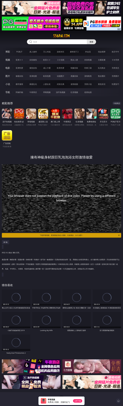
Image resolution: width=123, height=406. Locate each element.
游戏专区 (60, 51)
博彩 (7, 51)
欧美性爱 (60, 68)
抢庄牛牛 (115, 51)
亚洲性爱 (19, 68)
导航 (7, 92)
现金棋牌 (101, 51)
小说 (7, 84)
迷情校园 (74, 84)
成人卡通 (47, 68)
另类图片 (115, 76)
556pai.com (61, 36)
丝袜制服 (88, 60)
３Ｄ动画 (60, 60)
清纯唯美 (88, 76)
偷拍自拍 (33, 68)
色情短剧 (88, 92)
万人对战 (47, 51)
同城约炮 (19, 92)
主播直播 (101, 60)
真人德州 (33, 51)
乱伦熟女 (101, 68)
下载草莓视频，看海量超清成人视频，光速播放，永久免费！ (80, 235)
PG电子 (19, 51)
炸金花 (88, 51)
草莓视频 (47, 92)
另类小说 (88, 84)
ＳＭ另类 (115, 60)
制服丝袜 (74, 68)
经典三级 (88, 68)
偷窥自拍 (19, 76)
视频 (7, 59)
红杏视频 (74, 92)
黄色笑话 (101, 84)
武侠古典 (60, 84)
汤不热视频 (60, 92)
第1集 (5, 242)
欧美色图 (47, 76)
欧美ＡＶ (47, 60)
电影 (7, 67)
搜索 (91, 42)
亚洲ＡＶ (19, 60)
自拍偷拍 (33, 60)
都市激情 (19, 84)
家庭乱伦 (33, 84)
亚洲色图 (33, 76)
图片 (7, 76)
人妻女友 (47, 84)
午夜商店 (33, 92)
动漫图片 (60, 76)
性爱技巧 (115, 84)
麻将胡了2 (74, 51)
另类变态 (115, 68)
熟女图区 (101, 76)
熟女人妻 (74, 60)
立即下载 (77, 401)
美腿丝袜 (74, 76)
